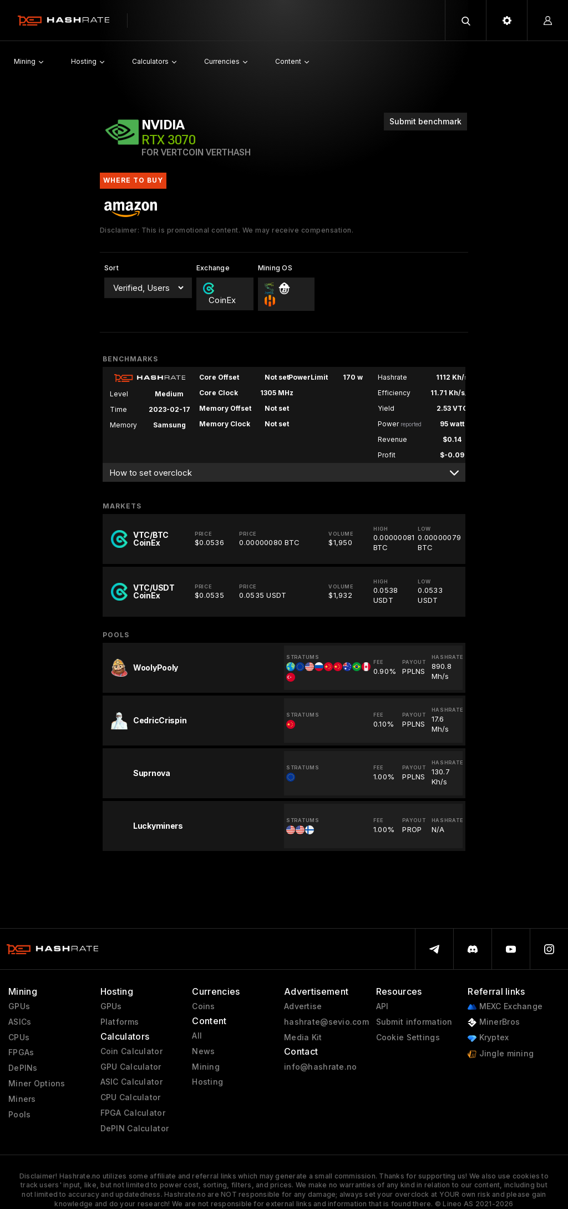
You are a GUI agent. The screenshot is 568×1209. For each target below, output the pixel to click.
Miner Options (36, 1083)
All (197, 1035)
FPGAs (21, 1052)
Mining (206, 1066)
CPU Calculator (130, 1097)
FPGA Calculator (132, 1113)
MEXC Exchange (505, 1006)
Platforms (119, 1021)
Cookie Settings (408, 1037)
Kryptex (488, 1037)
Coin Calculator (131, 1051)
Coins (203, 1006)
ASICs (19, 1021)
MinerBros (494, 1022)
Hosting (207, 1081)
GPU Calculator (130, 1066)
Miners (22, 1099)
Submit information (414, 1021)
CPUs (18, 1037)
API (382, 1006)
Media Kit (303, 1037)
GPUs (19, 1006)
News (203, 1051)
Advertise (303, 1006)
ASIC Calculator (131, 1081)
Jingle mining (501, 1054)
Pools (19, 1114)
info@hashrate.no (320, 1066)
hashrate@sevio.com (326, 1021)
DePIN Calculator (134, 1128)
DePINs (23, 1068)
